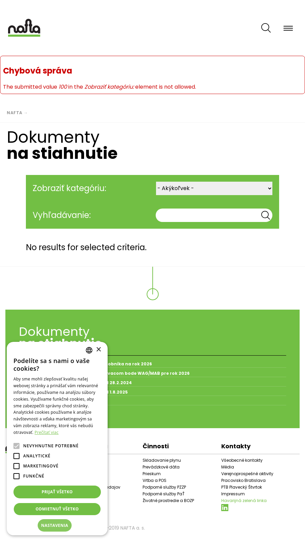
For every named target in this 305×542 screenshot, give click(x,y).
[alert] (57, 438)
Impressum (233, 494)
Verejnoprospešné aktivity (247, 474)
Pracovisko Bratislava (243, 480)
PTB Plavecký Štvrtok (241, 487)
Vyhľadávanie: (62, 215)
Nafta (15, 113)
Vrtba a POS (154, 480)
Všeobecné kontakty (242, 460)
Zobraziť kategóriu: (69, 188)
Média (227, 467)
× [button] (98, 349)
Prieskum (152, 474)
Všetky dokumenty (44, 416)
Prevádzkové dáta (161, 467)
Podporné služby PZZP (164, 487)
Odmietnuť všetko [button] (57, 509)
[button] (57, 526)
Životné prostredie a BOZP (168, 500)
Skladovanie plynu (162, 460)
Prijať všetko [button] (57, 492)
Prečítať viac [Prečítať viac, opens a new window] (47, 432)
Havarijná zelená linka (244, 500)
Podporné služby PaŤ (164, 494)
